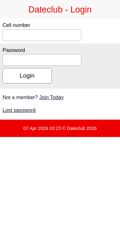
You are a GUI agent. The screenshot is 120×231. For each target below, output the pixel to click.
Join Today (51, 97)
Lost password (19, 110)
